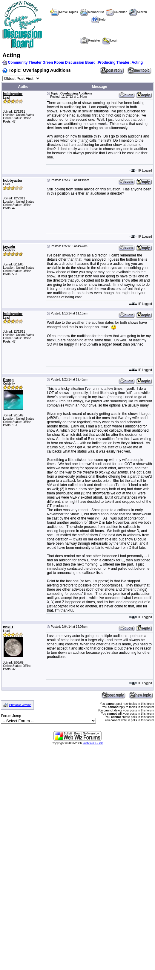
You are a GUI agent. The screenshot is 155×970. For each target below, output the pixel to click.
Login (110, 40)
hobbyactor (12, 94)
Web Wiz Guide (93, 743)
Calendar (116, 12)
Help (98, 19)
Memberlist (92, 12)
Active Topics (64, 12)
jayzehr (9, 247)
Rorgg (8, 380)
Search (138, 12)
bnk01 (8, 627)
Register (90, 40)
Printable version (20, 705)
